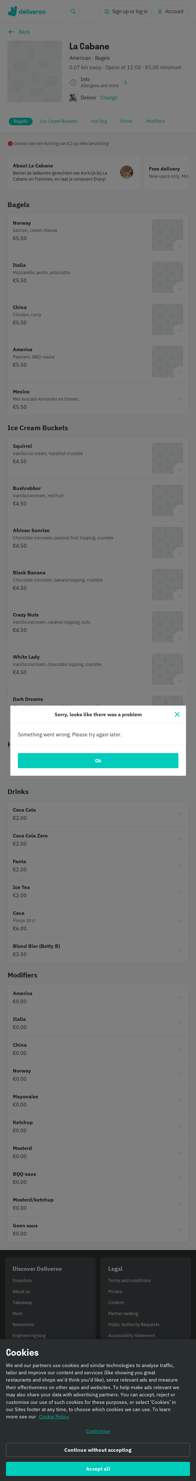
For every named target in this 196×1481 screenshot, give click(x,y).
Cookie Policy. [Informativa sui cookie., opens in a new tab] (54, 1423)
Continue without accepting (97, 1456)
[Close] (177, 714)
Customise (98, 1437)
